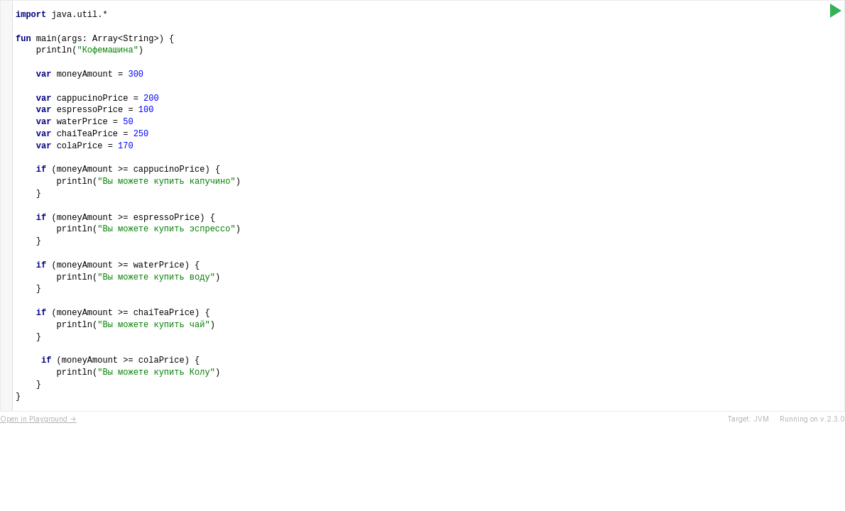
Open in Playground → (38, 418)
